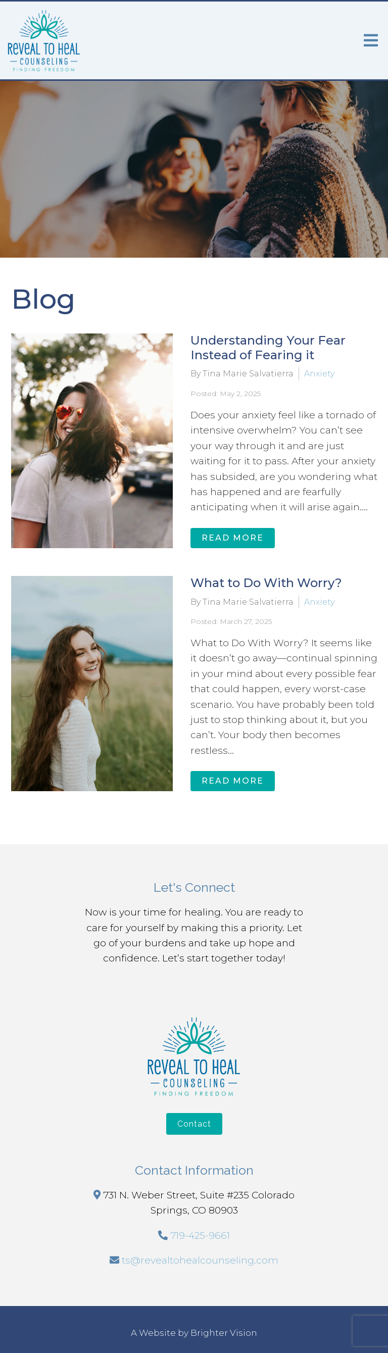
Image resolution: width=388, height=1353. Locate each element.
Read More (233, 538)
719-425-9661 (200, 1235)
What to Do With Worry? (266, 582)
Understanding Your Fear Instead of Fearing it (268, 347)
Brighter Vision (223, 1333)
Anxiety (319, 373)
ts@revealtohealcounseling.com (200, 1260)
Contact (194, 1124)
